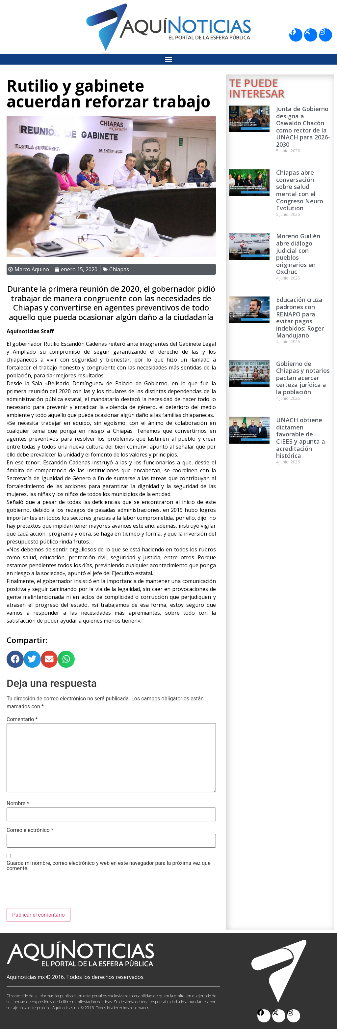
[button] (168, 59)
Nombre (18, 803)
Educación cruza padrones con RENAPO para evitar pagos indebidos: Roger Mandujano (300, 317)
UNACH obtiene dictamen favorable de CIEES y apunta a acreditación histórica (300, 437)
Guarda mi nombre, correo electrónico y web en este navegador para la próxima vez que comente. (109, 866)
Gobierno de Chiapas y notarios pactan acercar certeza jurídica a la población (303, 378)
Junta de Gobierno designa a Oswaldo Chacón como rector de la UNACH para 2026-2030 (303, 126)
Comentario (22, 719)
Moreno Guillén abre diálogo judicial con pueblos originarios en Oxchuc (298, 254)
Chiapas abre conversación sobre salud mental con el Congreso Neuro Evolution (299, 190)
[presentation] (57, 892)
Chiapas (119, 269)
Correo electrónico (30, 830)
